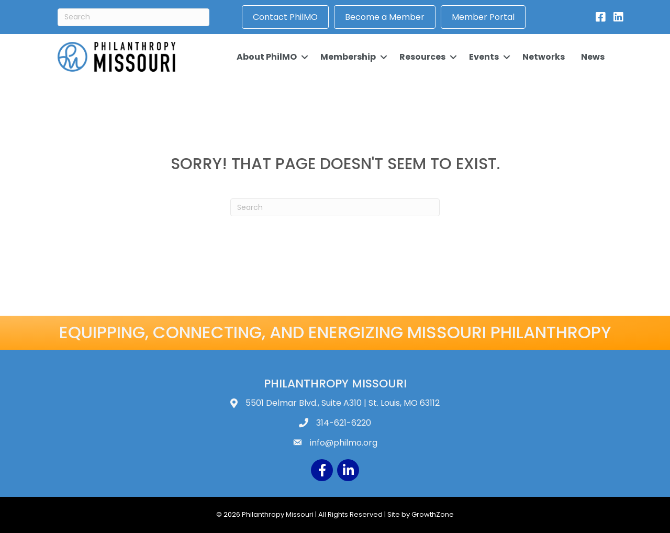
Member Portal (483, 17)
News (593, 57)
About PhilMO (267, 57)
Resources (422, 57)
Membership (348, 57)
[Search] (133, 17)
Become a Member (385, 17)
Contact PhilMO (285, 17)
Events (484, 57)
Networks (543, 57)
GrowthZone (432, 514)
